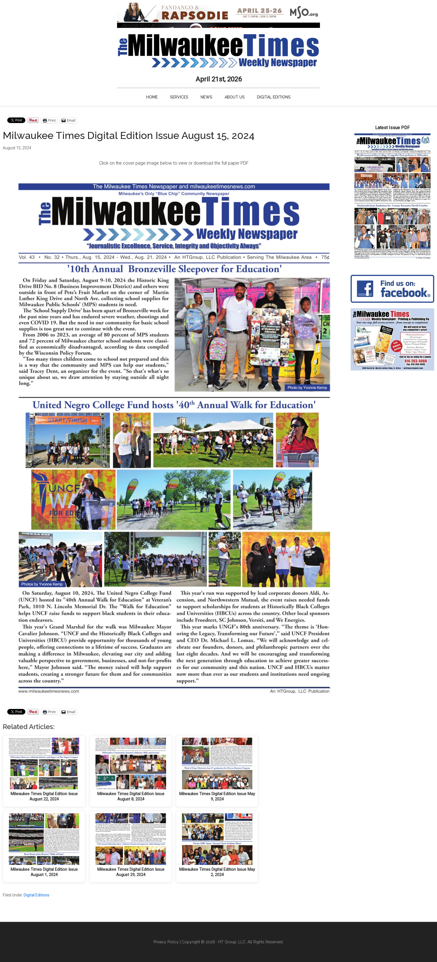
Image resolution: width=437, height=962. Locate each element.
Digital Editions (36, 895)
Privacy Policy (166, 942)
